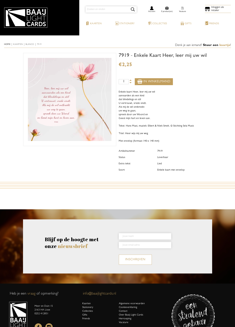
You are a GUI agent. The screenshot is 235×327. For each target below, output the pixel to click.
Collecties (157, 23)
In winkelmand (153, 81)
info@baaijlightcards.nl (99, 294)
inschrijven (135, 259)
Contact (123, 311)
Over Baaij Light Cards (131, 315)
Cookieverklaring (128, 307)
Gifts (185, 23)
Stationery (125, 23)
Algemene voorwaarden (132, 303)
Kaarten (94, 23)
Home (7, 44)
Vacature (123, 322)
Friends (212, 23)
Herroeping (125, 319)
